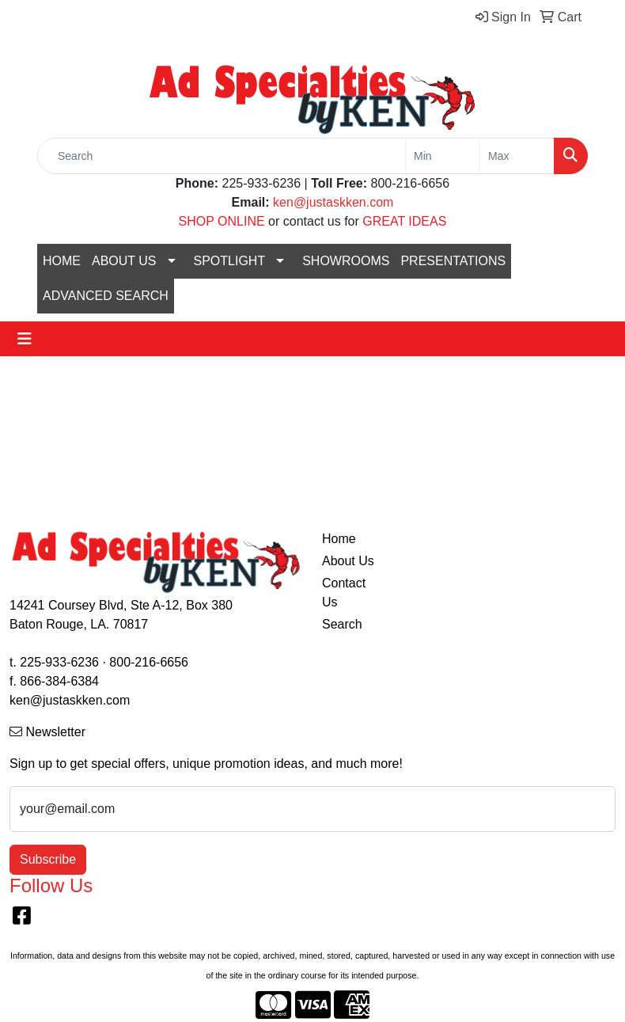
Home (339, 538)
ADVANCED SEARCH (106, 295)
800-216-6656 (148, 662)
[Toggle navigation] (24, 339)
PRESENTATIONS (453, 261)
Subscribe (48, 859)
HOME (62, 261)
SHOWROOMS (345, 261)
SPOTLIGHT (230, 261)
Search (342, 624)
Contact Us (344, 592)
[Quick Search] (221, 156)
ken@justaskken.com (333, 202)
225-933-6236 (59, 662)
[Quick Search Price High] (517, 156)
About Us (348, 561)
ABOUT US (124, 261)
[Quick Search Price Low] (442, 156)
